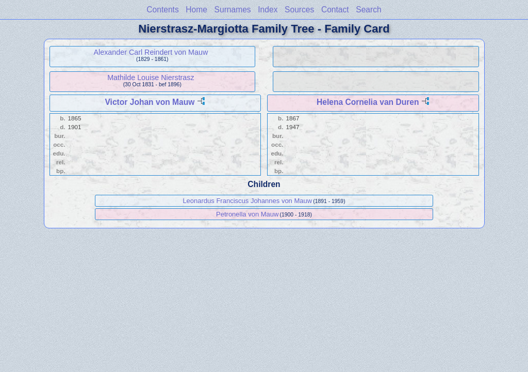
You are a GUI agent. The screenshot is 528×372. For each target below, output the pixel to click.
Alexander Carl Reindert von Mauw (151, 52)
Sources (299, 9)
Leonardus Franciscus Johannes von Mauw (247, 201)
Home (196, 9)
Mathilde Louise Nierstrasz (150, 77)
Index (267, 9)
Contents (162, 9)
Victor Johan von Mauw (149, 102)
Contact (335, 9)
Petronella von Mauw (247, 214)
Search (368, 9)
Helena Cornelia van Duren (368, 102)
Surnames (232, 9)
